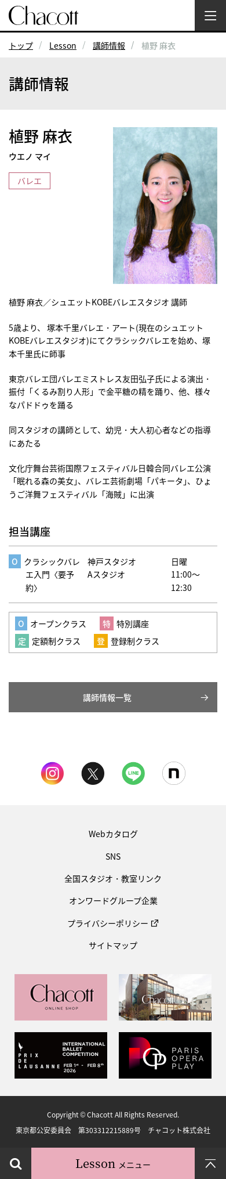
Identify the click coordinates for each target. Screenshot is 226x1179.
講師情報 (109, 45)
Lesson (62, 45)
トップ (21, 45)
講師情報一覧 (107, 697)
